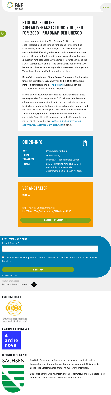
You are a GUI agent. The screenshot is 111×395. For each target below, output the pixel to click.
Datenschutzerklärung (21, 284)
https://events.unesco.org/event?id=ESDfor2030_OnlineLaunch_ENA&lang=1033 (46, 209)
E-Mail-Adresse (10, 243)
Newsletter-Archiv (9, 275)
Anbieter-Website (55, 220)
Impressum (6, 284)
